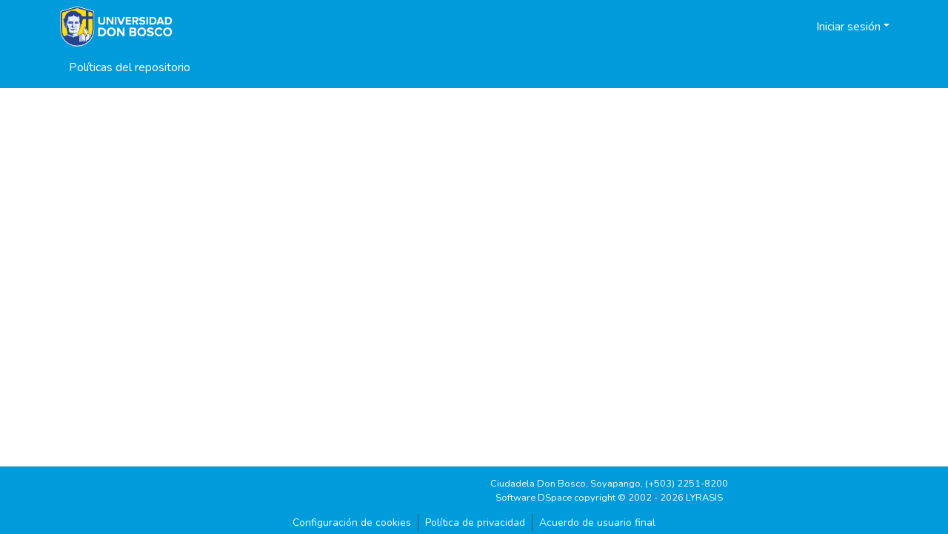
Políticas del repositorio (129, 67)
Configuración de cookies (352, 522)
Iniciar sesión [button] (850, 27)
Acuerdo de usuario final (597, 522)
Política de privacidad (475, 522)
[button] (786, 27)
